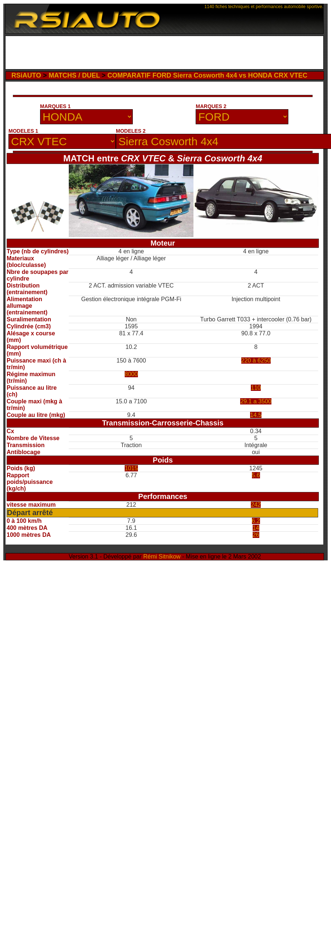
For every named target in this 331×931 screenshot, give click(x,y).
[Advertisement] (164, 54)
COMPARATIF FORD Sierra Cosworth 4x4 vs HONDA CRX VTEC (207, 75)
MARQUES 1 (55, 106)
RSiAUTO (26, 75)
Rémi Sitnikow (162, 556)
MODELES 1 (23, 131)
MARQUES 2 (211, 106)
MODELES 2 (131, 131)
